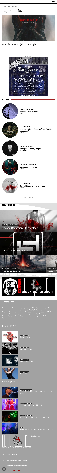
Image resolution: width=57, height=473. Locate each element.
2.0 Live (22, 427)
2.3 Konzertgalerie (26, 390)
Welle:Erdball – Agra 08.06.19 (31, 405)
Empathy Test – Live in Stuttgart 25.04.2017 (36, 429)
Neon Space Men (26, 349)
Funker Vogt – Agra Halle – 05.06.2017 (34, 417)
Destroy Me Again (26, 361)
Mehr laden (28, 197)
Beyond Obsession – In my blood (32, 186)
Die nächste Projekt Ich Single (19, 44)
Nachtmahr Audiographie (28, 164)
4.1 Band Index (24, 335)
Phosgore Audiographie (27, 146)
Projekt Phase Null (26, 337)
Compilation (23, 150)
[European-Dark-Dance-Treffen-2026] (28, 76)
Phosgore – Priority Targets (30, 149)
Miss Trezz (23, 374)
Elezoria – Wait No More (29, 112)
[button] (4, 469)
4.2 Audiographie (25, 126)
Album (22, 169)
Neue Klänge (8, 204)
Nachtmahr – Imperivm (28, 167)
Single (22, 113)
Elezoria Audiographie (27, 109)
